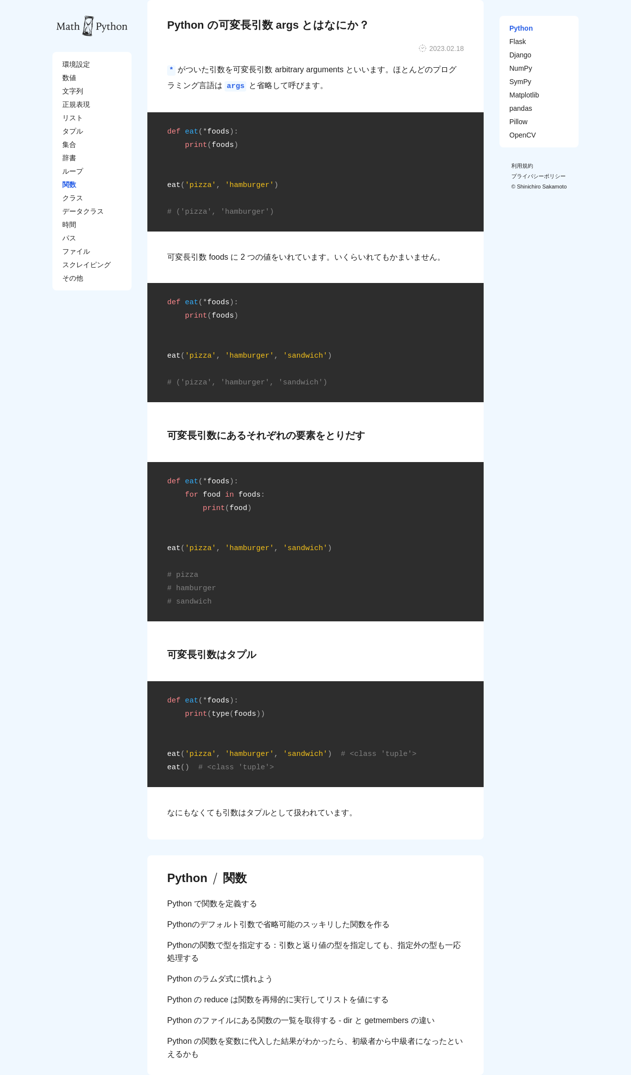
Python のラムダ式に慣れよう (220, 979)
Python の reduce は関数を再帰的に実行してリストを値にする (278, 999)
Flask (517, 42)
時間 (69, 225)
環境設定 (76, 64)
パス (69, 238)
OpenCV (522, 135)
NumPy (520, 68)
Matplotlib (524, 95)
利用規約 (522, 166)
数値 (69, 78)
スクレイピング (86, 265)
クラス (72, 198)
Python (187, 878)
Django (520, 55)
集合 (69, 144)
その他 (72, 278)
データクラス (83, 211)
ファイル (76, 251)
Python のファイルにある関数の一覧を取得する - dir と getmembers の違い (301, 1020)
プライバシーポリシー (538, 176)
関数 (69, 184)
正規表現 (76, 104)
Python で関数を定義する (212, 903)
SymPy (520, 82)
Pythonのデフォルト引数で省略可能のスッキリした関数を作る (278, 924)
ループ (72, 171)
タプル (72, 131)
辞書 (69, 158)
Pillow (518, 122)
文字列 (72, 91)
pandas (520, 108)
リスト (72, 118)
